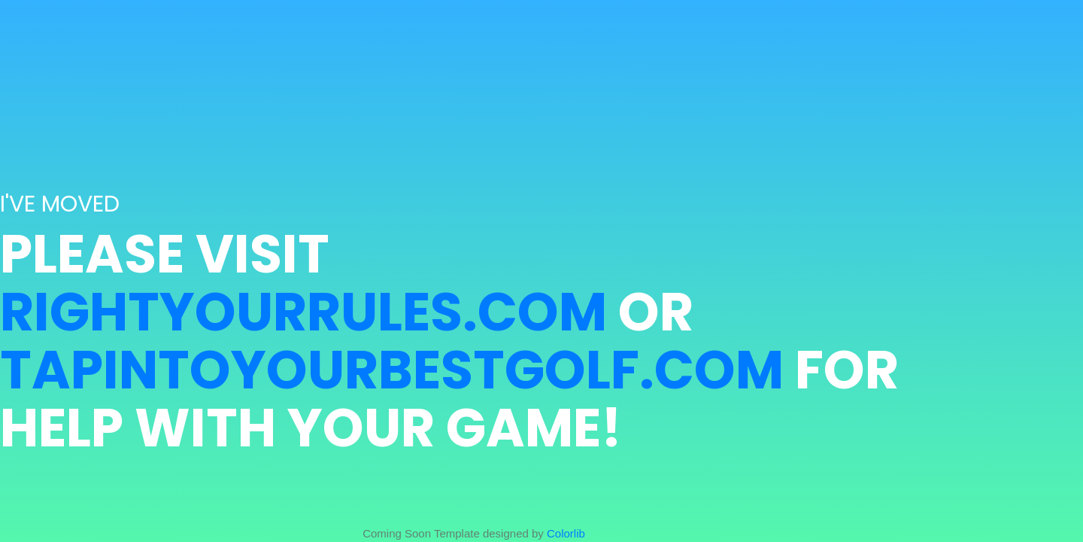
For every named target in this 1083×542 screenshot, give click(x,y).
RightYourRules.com (303, 312)
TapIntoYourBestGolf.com (392, 370)
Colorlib (566, 533)
